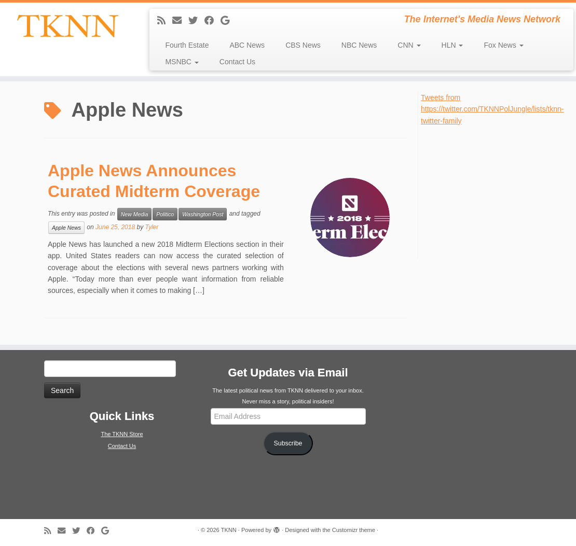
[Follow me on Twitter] (196, 21)
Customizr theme (353, 530)
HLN (452, 45)
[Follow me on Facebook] (212, 21)
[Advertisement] (498, 191)
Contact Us (237, 62)
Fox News (503, 45)
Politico (165, 214)
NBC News (359, 45)
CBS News (303, 45)
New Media (134, 214)
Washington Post (202, 214)
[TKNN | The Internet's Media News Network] (67, 26)
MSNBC (181, 62)
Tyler (151, 227)
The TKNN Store (122, 434)
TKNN (229, 530)
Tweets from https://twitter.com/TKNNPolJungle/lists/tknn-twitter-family (492, 109)
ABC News (247, 45)
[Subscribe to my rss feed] (164, 21)
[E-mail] (180, 21)
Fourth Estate (187, 45)
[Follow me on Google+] (228, 21)
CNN (408, 45)
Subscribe (288, 443)
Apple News (66, 228)
